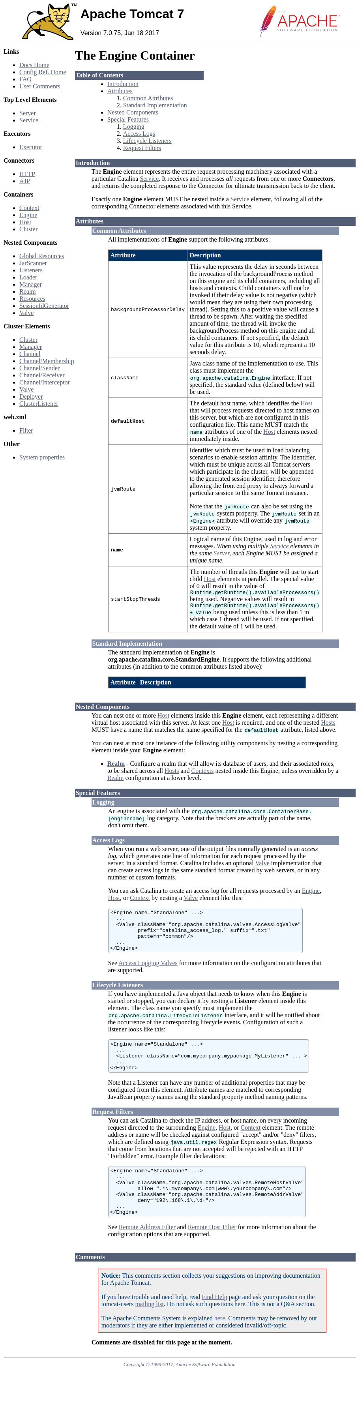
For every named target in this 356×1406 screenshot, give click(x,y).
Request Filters (142, 147)
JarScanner (33, 263)
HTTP (27, 174)
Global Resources (41, 256)
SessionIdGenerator (44, 305)
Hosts (328, 725)
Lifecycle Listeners (147, 140)
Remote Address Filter (147, 1253)
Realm (27, 291)
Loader (28, 277)
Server (27, 113)
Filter (26, 430)
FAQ (25, 79)
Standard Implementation (155, 105)
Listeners (31, 270)
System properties (42, 457)
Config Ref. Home (42, 72)
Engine (28, 215)
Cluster (28, 229)
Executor (30, 147)
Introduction (123, 84)
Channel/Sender (39, 368)
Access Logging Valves (148, 973)
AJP (24, 181)
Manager (30, 284)
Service (28, 120)
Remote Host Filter (212, 1253)
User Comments (39, 86)
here (219, 1344)
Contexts (202, 773)
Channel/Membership (46, 361)
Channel (29, 354)
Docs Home (34, 65)
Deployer (31, 396)
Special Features (128, 119)
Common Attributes (148, 98)
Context (29, 207)
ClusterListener (38, 403)
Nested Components (132, 112)
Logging (133, 126)
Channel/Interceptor (44, 382)
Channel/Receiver (42, 375)
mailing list (149, 1330)
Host (25, 222)
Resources (32, 298)
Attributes (120, 91)
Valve (26, 312)
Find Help (214, 1323)
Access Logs (139, 133)
